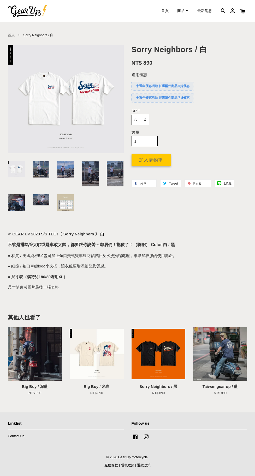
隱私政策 (127, 465)
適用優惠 (139, 74)
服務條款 (111, 465)
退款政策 (144, 465)
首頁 (165, 11)
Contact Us (16, 436)
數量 (135, 132)
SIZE (136, 111)
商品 (183, 11)
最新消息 (204, 11)
